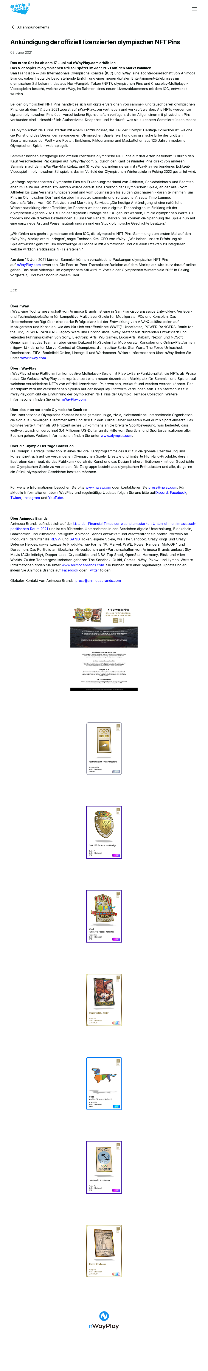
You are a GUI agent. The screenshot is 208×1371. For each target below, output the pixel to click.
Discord (161, 492)
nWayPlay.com (29, 265)
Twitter (15, 498)
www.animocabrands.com (83, 565)
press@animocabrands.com (98, 580)
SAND (75, 539)
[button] (193, 9)
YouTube (55, 498)
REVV (55, 539)
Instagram (31, 498)
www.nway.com (33, 358)
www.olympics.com (116, 435)
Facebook (178, 492)
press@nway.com (162, 487)
